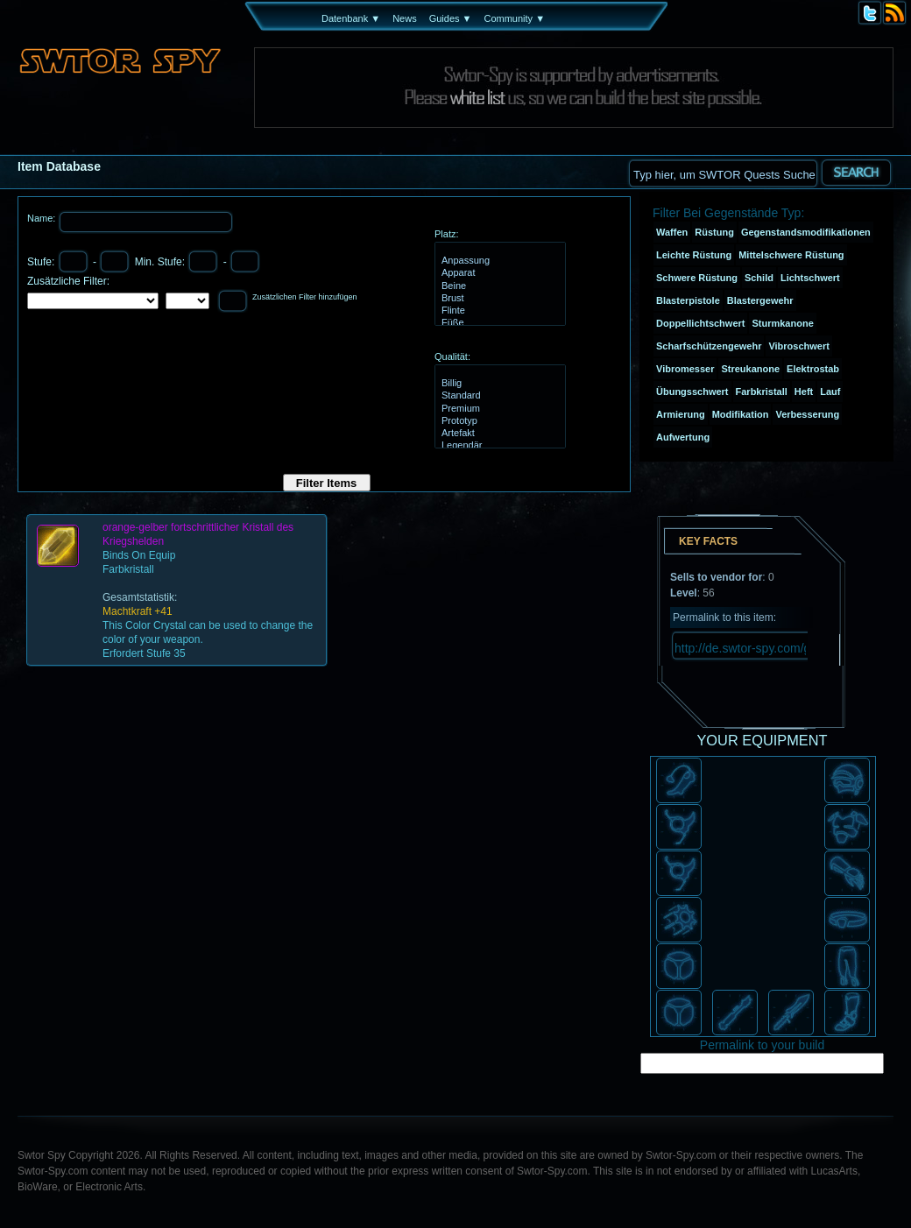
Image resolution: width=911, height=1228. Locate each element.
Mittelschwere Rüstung (791, 255)
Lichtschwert (810, 277)
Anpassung (498, 261)
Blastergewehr (760, 300)
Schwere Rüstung (697, 277)
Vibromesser (685, 368)
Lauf (830, 391)
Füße (498, 323)
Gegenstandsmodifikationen (806, 232)
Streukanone (750, 368)
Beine (498, 286)
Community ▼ (514, 18)
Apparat (498, 273)
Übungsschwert (692, 391)
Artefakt (498, 433)
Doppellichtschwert (700, 323)
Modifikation (740, 414)
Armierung (680, 414)
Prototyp (498, 421)
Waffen (672, 232)
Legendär (498, 446)
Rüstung (714, 232)
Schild (759, 277)
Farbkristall (761, 391)
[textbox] (722, 173)
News (404, 18)
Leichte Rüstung (693, 255)
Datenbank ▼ (350, 18)
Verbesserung (807, 414)
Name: (42, 218)
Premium (498, 409)
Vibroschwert (799, 346)
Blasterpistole (688, 300)
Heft (803, 391)
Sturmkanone (782, 323)
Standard (498, 396)
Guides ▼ (450, 18)
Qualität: (452, 356)
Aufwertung (683, 437)
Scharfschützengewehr (708, 346)
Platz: (446, 234)
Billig (498, 384)
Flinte (498, 311)
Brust (498, 299)
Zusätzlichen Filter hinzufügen (304, 297)
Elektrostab (813, 368)
